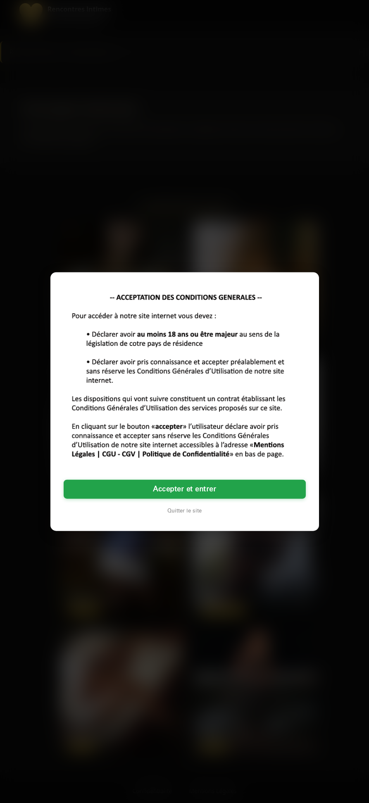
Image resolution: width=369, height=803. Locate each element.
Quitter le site (184, 511)
